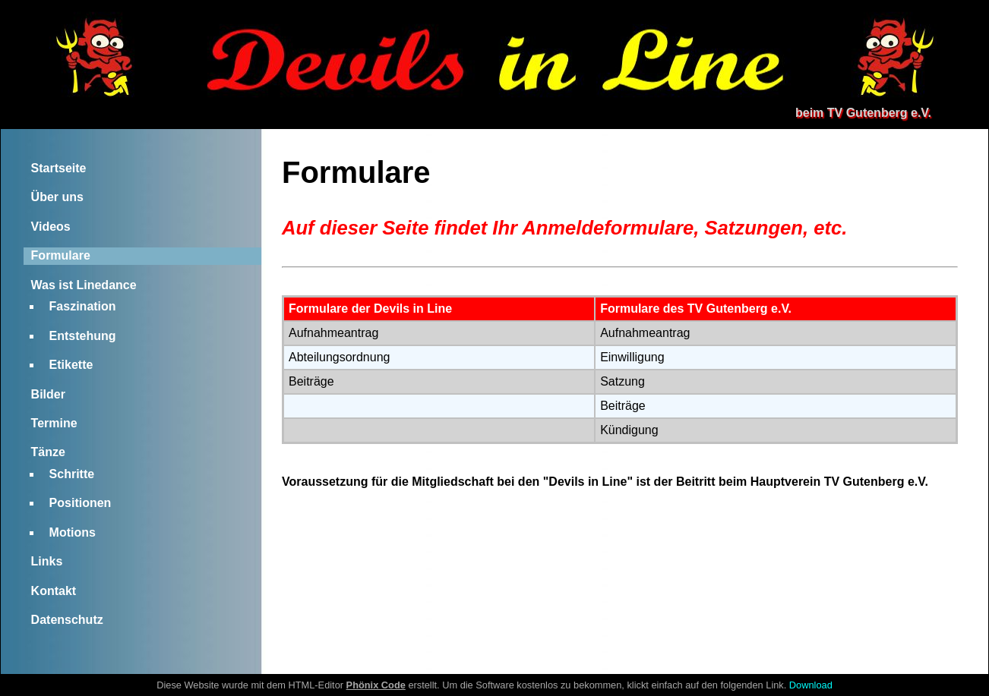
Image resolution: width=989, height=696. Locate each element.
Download (811, 685)
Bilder (48, 394)
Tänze (48, 452)
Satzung (622, 381)
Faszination (82, 306)
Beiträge (311, 381)
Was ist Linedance (84, 285)
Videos (51, 226)
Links (47, 561)
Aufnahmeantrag (333, 332)
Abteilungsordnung (339, 357)
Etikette (71, 364)
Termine (54, 423)
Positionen (80, 502)
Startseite (59, 168)
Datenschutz (67, 619)
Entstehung (82, 335)
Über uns (57, 197)
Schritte (72, 474)
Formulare (60, 255)
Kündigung (629, 430)
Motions (72, 532)
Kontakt (54, 590)
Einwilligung (632, 357)
